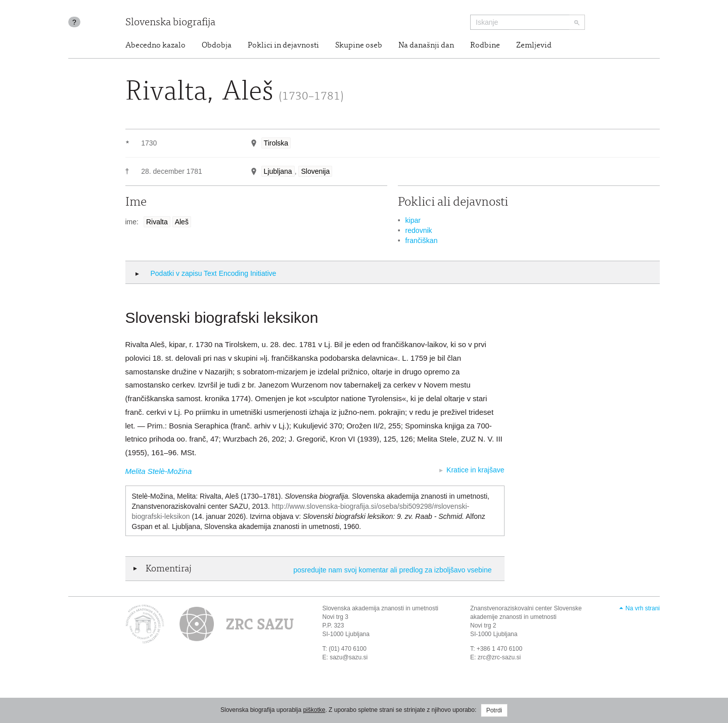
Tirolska (276, 143)
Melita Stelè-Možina (158, 471)
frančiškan (421, 240)
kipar (413, 220)
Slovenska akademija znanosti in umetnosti (380, 608)
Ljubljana (278, 171)
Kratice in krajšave (475, 470)
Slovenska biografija (170, 23)
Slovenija (315, 171)
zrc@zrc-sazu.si (499, 657)
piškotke (314, 709)
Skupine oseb (358, 45)
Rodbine (485, 45)
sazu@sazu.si (349, 657)
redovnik (418, 230)
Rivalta (157, 222)
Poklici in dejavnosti (283, 45)
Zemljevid (534, 45)
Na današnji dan (426, 45)
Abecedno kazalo (155, 45)
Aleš (182, 222)
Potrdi (494, 710)
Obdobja (217, 45)
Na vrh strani (642, 608)
